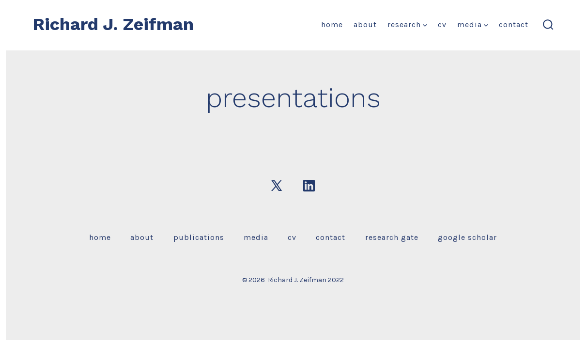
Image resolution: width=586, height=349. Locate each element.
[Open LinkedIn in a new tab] (308, 185)
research (407, 24)
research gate (391, 237)
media (472, 24)
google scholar (467, 237)
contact (513, 24)
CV (442, 24)
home (332, 24)
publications (198, 237)
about (365, 24)
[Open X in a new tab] (277, 185)
